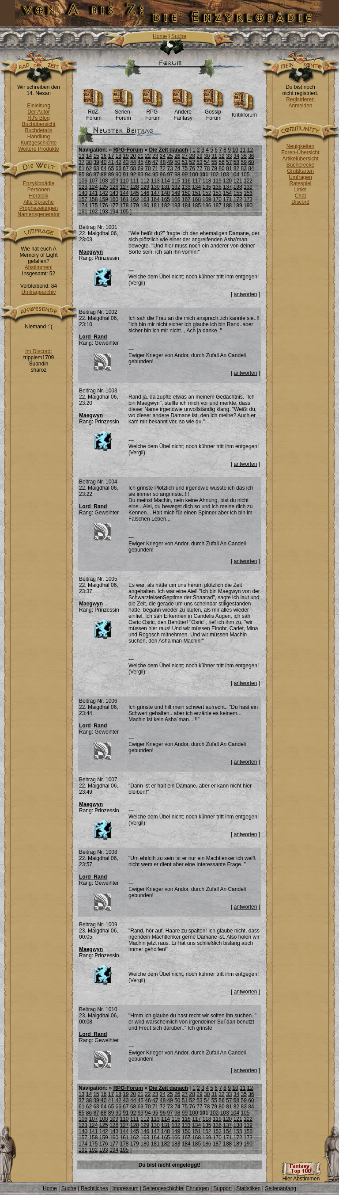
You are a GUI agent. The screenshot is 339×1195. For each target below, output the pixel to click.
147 (155, 193)
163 (144, 199)
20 (133, 156)
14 (89, 156)
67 (125, 168)
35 (243, 156)
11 (242, 150)
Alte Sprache (38, 202)
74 (177, 168)
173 (248, 199)
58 (236, 162)
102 (214, 174)
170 (217, 199)
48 (163, 162)
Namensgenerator (38, 214)
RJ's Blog (38, 118)
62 (89, 168)
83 (243, 168)
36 (251, 156)
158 (93, 199)
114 (165, 181)
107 (93, 181)
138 (238, 187)
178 (124, 205)
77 (199, 168)
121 (238, 181)
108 (103, 181)
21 (140, 156)
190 (248, 205)
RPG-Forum (153, 112)
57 (229, 162)
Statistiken (248, 1188)
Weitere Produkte (38, 149)
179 (134, 205)
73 (170, 168)
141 (93, 193)
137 (227, 187)
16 (103, 156)
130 (155, 187)
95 (155, 174)
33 (229, 156)
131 (165, 187)
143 (113, 193)
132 (175, 187)
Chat (300, 196)
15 (96, 156)
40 (103, 162)
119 (217, 181)
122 (248, 181)
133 (186, 187)
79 (214, 168)
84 (251, 168)
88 (103, 174)
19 (125, 156)
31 (214, 156)
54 (207, 162)
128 (134, 187)
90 (118, 174)
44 (133, 162)
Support (222, 1188)
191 (83, 212)
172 (238, 199)
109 (113, 181)
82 (236, 168)
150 (186, 193)
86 (89, 174)
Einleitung (38, 106)
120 (227, 181)
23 (155, 156)
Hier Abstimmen (301, 1176)
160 (113, 199)
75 (185, 168)
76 (192, 168)
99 (185, 174)
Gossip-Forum (214, 112)
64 (103, 168)
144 (124, 193)
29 (199, 156)
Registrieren (300, 99)
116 (186, 181)
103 (224, 174)
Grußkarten (300, 171)
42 (118, 162)
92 (133, 174)
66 (118, 168)
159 (103, 199)
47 (155, 162)
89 (111, 174)
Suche (178, 36)
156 (248, 193)
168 (196, 199)
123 (83, 187)
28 (192, 156)
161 (124, 199)
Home (160, 36)
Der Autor (38, 112)
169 (207, 199)
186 (207, 205)
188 (227, 205)
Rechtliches (94, 1188)
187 (217, 205)
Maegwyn (91, 252)
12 (250, 150)
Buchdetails (38, 130)
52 (192, 162)
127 (124, 187)
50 (177, 162)
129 (144, 187)
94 (148, 174)
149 (175, 193)
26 (177, 156)
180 (144, 205)
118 (207, 181)
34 (236, 156)
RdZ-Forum (94, 112)
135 (207, 187)
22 (148, 156)
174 (83, 205)
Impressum (125, 1188)
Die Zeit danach (168, 150)
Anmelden (300, 106)
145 (134, 193)
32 (221, 156)
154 (227, 193)
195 (124, 212)
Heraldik (38, 196)
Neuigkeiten (300, 146)
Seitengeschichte (163, 1188)
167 (186, 199)
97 (170, 174)
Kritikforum (244, 112)
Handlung (38, 136)
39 (96, 162)
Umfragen (300, 177)
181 (155, 205)
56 (221, 162)
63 (96, 168)
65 (111, 168)
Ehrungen (197, 1188)
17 (111, 156)
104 (234, 174)
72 (163, 168)
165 (165, 199)
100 (193, 174)
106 (83, 181)
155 (238, 193)
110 (124, 181)
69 (140, 168)
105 (245, 174)
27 (185, 156)
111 (134, 181)
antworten (245, 294)
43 (125, 162)
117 (196, 181)
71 (155, 168)
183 (175, 205)
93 (140, 174)
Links (300, 189)
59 (243, 162)
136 (217, 187)
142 (103, 193)
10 (235, 150)
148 (165, 193)
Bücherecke (300, 165)
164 (155, 199)
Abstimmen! (39, 267)
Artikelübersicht (300, 159)
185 (196, 205)
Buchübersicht (38, 124)
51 (185, 162)
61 (81, 168)
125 (103, 187)
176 (103, 205)
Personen (38, 189)
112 (144, 181)
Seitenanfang (280, 1188)
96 (163, 174)
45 (140, 162)
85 (81, 174)
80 (221, 168)
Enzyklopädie (38, 183)
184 (186, 205)
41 (111, 162)
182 (165, 205)
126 (113, 187)
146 (144, 193)
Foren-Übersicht (300, 152)
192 (93, 212)
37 (81, 162)
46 (148, 162)
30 (207, 156)
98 (177, 174)
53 (199, 162)
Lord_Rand (93, 337)
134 (196, 187)
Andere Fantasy (183, 112)
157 (83, 199)
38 (89, 162)
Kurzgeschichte (38, 143)
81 (229, 168)
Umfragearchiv (38, 292)
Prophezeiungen (38, 208)
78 (207, 168)
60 (251, 162)
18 (118, 156)
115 (175, 181)
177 (113, 205)
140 (83, 193)
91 (125, 174)
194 (113, 212)
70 (148, 168)
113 (155, 181)
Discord (300, 202)
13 (81, 156)
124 (93, 187)
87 (96, 174)
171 (227, 199)
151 (196, 193)
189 (238, 205)
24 (163, 156)
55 (214, 162)
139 (248, 187)
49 (170, 162)
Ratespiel (300, 183)
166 (175, 199)
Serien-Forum (123, 112)
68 (133, 168)
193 (103, 212)
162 (134, 199)
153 (217, 193)
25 (170, 156)
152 (207, 193)
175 (93, 205)
